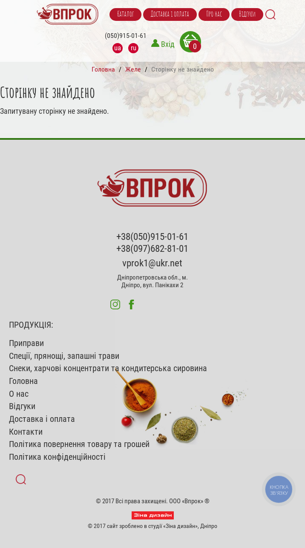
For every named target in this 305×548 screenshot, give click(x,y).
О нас (19, 394)
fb (131, 304)
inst (115, 304)
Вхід (168, 44)
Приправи (26, 343)
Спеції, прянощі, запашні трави (64, 356)
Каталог (125, 14)
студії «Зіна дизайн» (173, 525)
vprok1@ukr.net (152, 263)
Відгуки (247, 14)
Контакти (26, 432)
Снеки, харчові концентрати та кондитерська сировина (108, 368)
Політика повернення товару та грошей (79, 444)
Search (270, 14)
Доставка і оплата (170, 14)
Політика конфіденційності (57, 457)
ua (117, 47)
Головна (103, 69)
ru (133, 47)
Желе (133, 69)
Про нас (214, 14)
